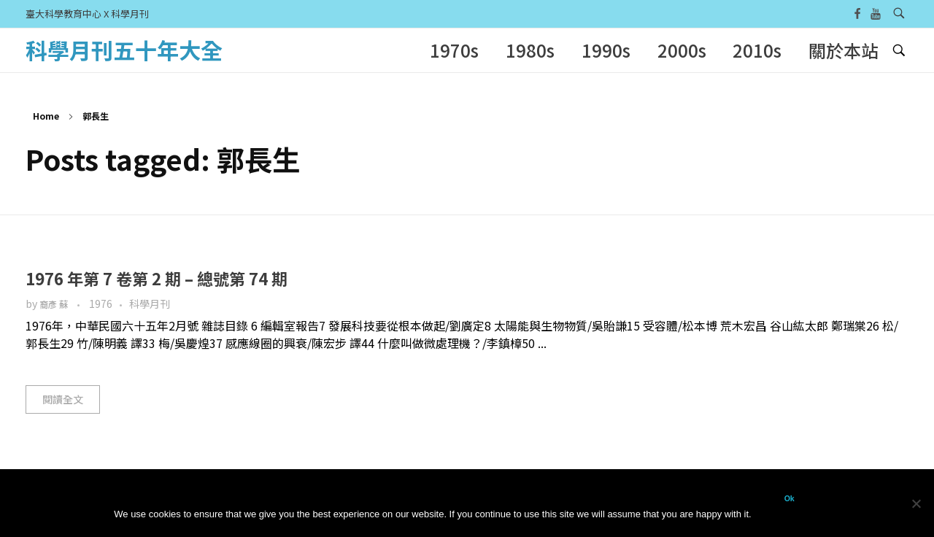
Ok (789, 498)
